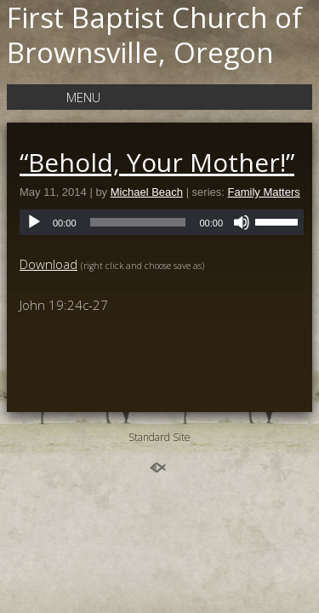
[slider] (138, 222)
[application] (162, 222)
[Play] (34, 222)
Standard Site (159, 437)
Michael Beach (147, 192)
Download (48, 263)
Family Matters (264, 192)
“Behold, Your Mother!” (157, 162)
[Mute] (241, 222)
